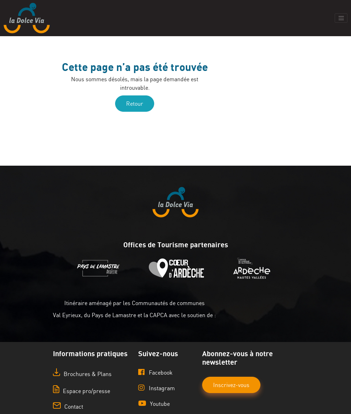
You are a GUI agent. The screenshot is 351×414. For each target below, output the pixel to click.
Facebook (155, 372)
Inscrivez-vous (231, 384)
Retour (134, 103)
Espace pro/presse (81, 390)
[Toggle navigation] (341, 18)
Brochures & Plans (82, 373)
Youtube (154, 403)
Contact (68, 406)
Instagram (156, 388)
